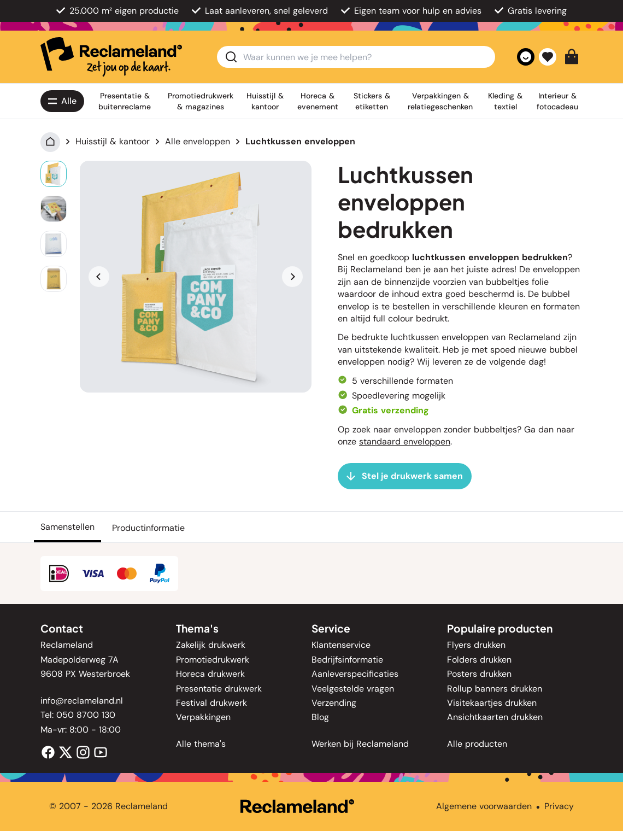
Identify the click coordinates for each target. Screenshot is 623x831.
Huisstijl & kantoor (112, 141)
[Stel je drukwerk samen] (405, 476)
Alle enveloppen (197, 141)
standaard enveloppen (404, 441)
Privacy (559, 806)
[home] (111, 57)
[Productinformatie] (148, 527)
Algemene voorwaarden (484, 806)
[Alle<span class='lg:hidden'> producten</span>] (62, 101)
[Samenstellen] (67, 527)
